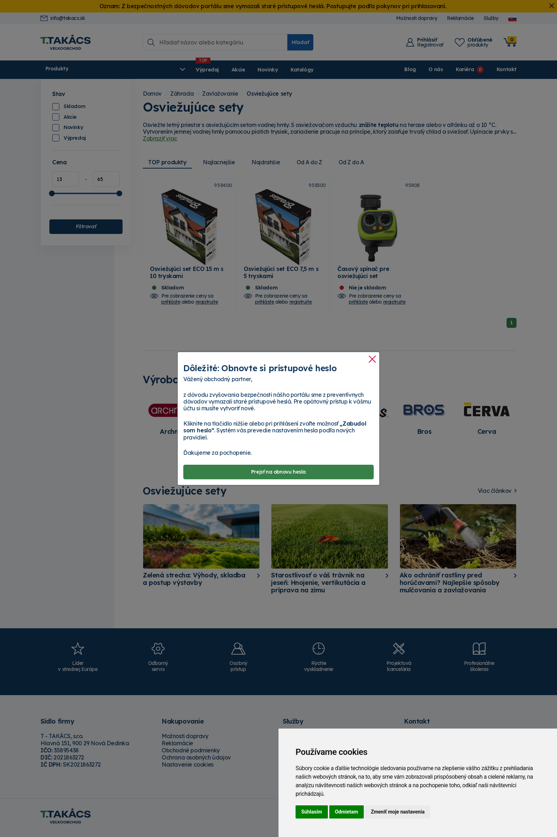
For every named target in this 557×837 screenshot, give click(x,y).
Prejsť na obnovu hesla (278, 472)
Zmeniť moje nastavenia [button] (397, 812)
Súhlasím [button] (311, 812)
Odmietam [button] (346, 812)
